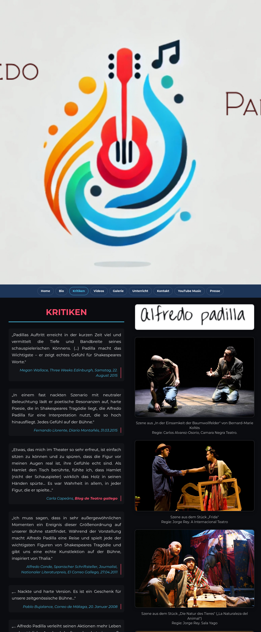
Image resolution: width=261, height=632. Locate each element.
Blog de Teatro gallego (96, 498)
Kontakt (163, 291)
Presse (215, 291)
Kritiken (79, 291)
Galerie (118, 291)
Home (45, 291)
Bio (61, 291)
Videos (99, 291)
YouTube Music (189, 291)
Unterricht (140, 291)
